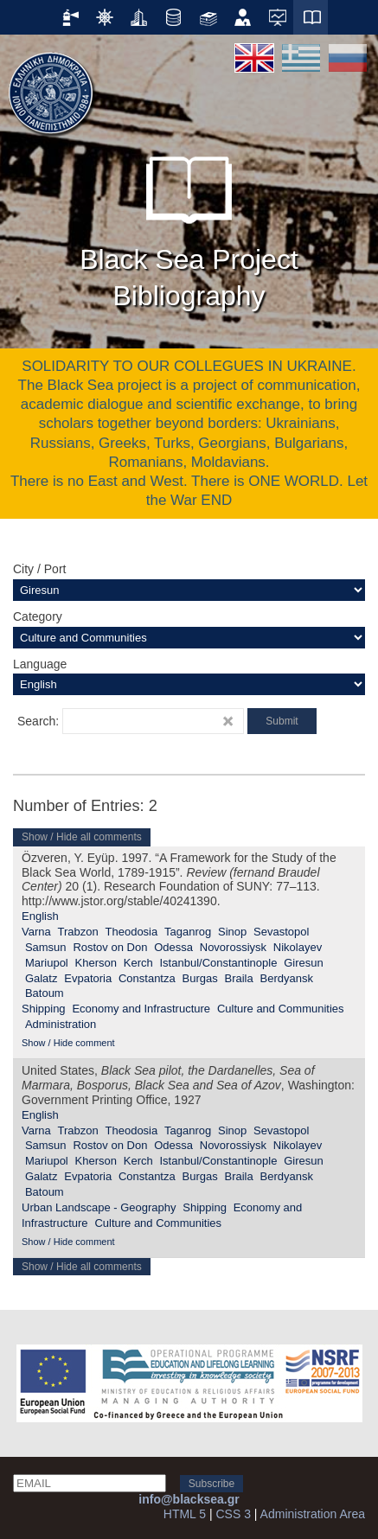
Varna (36, 931)
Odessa (173, 947)
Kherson (96, 962)
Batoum (44, 993)
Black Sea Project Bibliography (189, 224)
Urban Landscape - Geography (99, 1207)
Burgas (200, 978)
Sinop (232, 931)
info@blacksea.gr (188, 1499)
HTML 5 (184, 1514)
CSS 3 (232, 1514)
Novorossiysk (233, 947)
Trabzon (78, 931)
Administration (60, 1024)
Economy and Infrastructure (141, 1008)
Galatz (41, 978)
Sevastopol (281, 931)
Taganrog (187, 931)
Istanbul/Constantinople (218, 962)
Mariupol (46, 962)
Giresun (304, 962)
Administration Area (312, 1514)
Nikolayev (297, 947)
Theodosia (132, 931)
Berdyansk (286, 978)
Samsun (46, 947)
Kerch (138, 962)
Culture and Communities (280, 1008)
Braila (238, 978)
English (40, 916)
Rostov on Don (110, 947)
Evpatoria (88, 978)
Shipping (44, 1008)
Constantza (147, 978)
